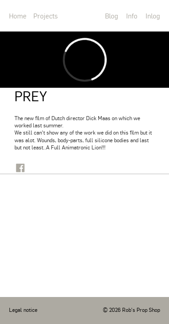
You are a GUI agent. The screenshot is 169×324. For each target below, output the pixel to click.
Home (18, 15)
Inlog (153, 15)
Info (131, 15)
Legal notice (23, 309)
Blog (111, 15)
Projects (45, 15)
